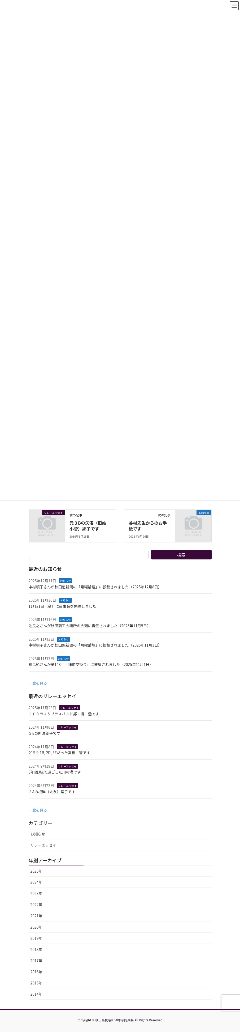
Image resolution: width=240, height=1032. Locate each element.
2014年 (36, 994)
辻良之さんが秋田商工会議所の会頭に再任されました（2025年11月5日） (90, 625)
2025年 (36, 871)
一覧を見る (38, 683)
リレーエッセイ (69, 708)
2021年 (36, 915)
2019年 (36, 938)
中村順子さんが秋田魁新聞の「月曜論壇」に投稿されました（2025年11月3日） (95, 645)
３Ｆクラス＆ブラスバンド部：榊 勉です (64, 713)
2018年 (36, 949)
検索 (181, 554)
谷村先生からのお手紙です (148, 526)
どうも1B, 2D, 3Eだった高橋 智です (59, 752)
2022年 (36, 904)
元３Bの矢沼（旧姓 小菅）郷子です (90, 526)
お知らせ (65, 581)
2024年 (36, 882)
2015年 (36, 983)
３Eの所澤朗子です (44, 733)
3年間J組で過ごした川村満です (55, 772)
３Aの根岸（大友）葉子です (52, 791)
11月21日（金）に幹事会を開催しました (62, 606)
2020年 (36, 927)
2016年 (36, 971)
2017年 (36, 960)
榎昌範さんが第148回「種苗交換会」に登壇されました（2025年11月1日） (91, 664)
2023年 (36, 893)
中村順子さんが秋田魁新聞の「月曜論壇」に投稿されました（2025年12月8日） (95, 586)
